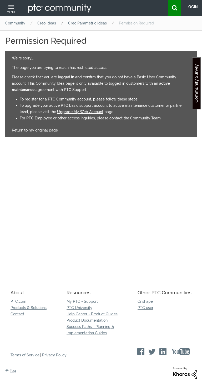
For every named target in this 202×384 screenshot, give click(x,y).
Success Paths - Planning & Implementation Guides (90, 330)
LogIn (192, 7)
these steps (128, 99)
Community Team (145, 118)
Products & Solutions (29, 308)
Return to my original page (35, 130)
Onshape (145, 301)
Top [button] (13, 370)
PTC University (79, 308)
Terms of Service (25, 355)
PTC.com (18, 301)
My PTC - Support (82, 301)
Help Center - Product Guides (92, 314)
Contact (17, 314)
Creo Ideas (46, 23)
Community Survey (196, 83)
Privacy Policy (54, 355)
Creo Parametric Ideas (87, 23)
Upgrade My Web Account (80, 112)
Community (15, 23)
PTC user (145, 308)
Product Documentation (87, 320)
